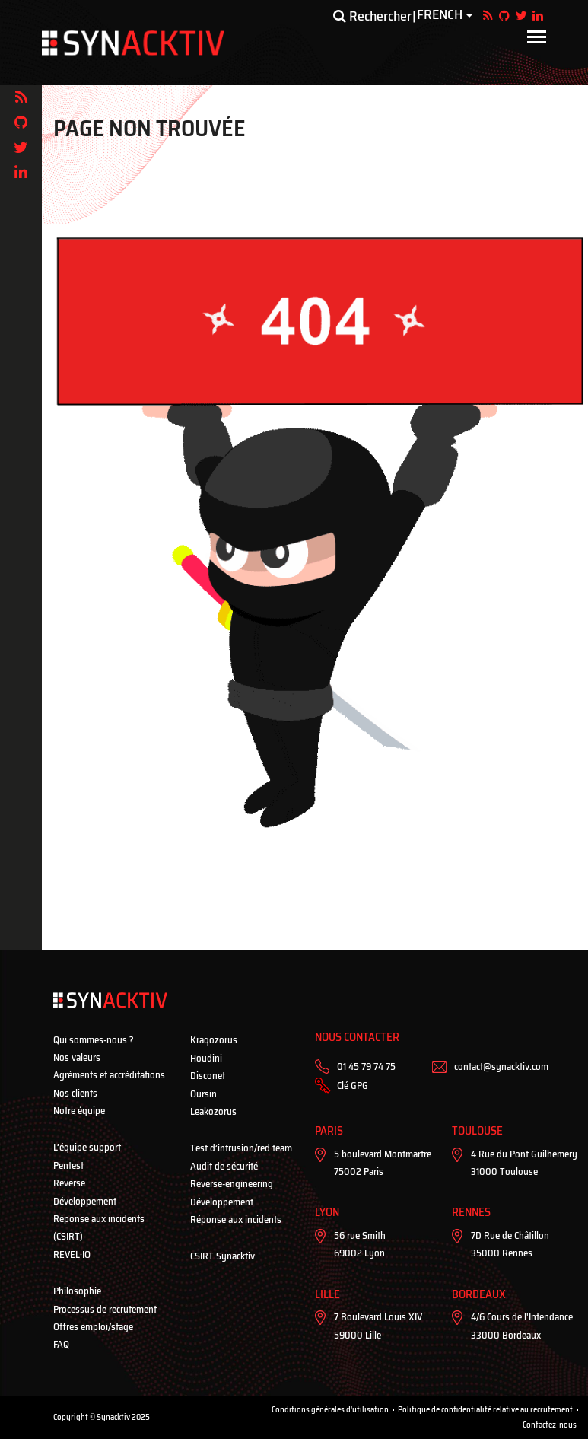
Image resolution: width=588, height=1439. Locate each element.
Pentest (68, 1165)
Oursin (203, 1094)
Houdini (206, 1058)
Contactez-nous (550, 1424)
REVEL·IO (72, 1254)
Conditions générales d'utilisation (330, 1409)
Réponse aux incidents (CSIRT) (99, 1227)
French (439, 15)
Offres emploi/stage (93, 1327)
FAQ (61, 1344)
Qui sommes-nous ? (93, 1040)
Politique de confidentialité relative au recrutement (485, 1409)
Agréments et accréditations (109, 1075)
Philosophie (77, 1291)
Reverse (69, 1183)
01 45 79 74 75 (366, 1066)
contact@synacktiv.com (501, 1066)
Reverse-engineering (231, 1184)
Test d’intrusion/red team (241, 1148)
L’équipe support (87, 1147)
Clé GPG (352, 1086)
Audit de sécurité (224, 1166)
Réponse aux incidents (235, 1219)
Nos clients (75, 1093)
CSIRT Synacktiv (222, 1256)
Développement (84, 1201)
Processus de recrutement (105, 1309)
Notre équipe (79, 1111)
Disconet (207, 1076)
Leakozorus (213, 1111)
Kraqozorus (213, 1040)
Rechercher (372, 16)
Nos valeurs (76, 1057)
